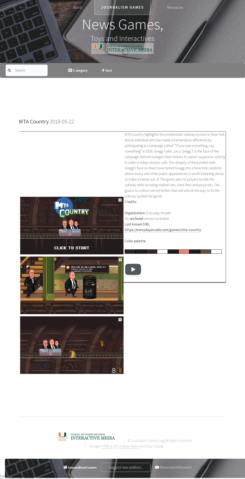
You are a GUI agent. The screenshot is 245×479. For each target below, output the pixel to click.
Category (80, 70)
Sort (108, 70)
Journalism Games (122, 7)
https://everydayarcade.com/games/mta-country (163, 229)
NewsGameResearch (176, 467)
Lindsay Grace (128, 446)
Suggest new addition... (126, 467)
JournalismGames (82, 467)
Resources (175, 7)
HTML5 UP (109, 446)
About (77, 7)
